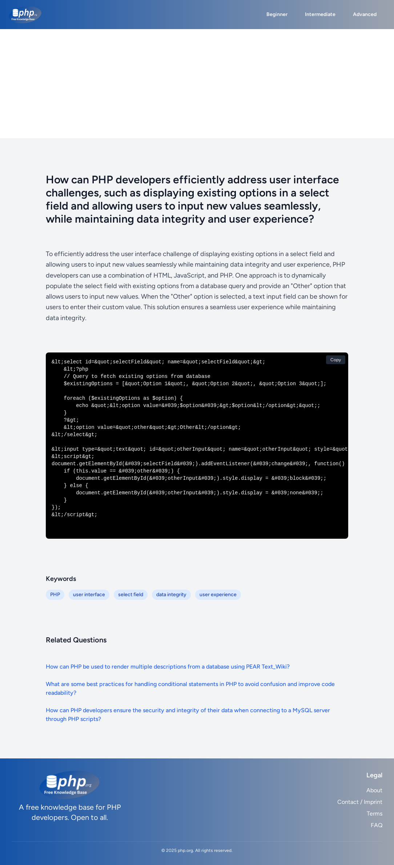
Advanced (365, 14)
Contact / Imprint (359, 801)
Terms (374, 813)
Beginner (277, 14)
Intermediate (320, 14)
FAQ (376, 825)
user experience (218, 594)
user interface (89, 594)
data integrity (171, 594)
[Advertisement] (197, 84)
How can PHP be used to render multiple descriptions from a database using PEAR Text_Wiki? (168, 666)
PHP (55, 594)
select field (130, 594)
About (374, 790)
